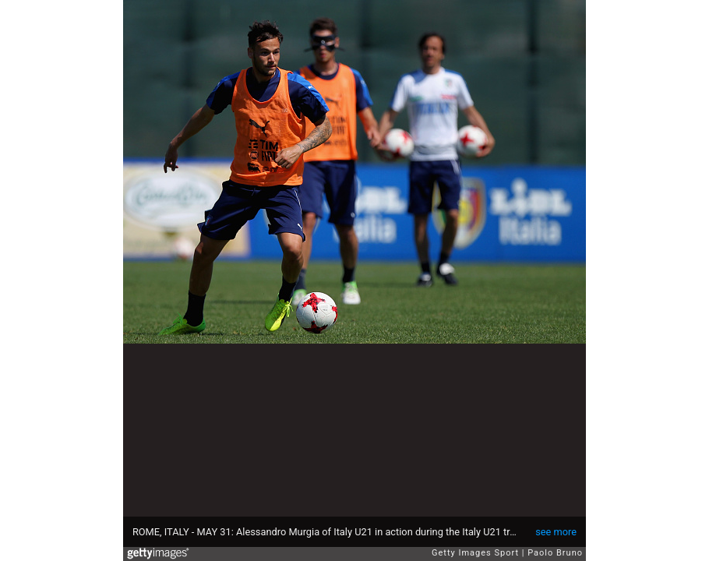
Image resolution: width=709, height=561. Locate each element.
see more (556, 532)
